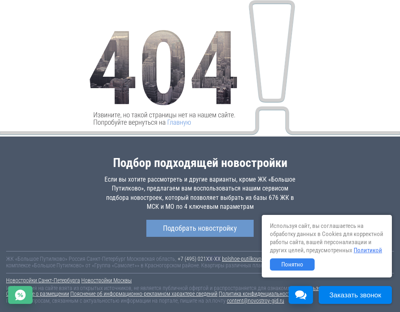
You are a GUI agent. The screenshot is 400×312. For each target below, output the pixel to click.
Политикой (368, 250)
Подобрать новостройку (200, 228)
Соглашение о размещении (37, 293)
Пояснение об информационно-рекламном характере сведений (143, 293)
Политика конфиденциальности (256, 293)
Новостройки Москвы (106, 280)
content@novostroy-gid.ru (255, 300)
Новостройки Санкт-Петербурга (43, 280)
